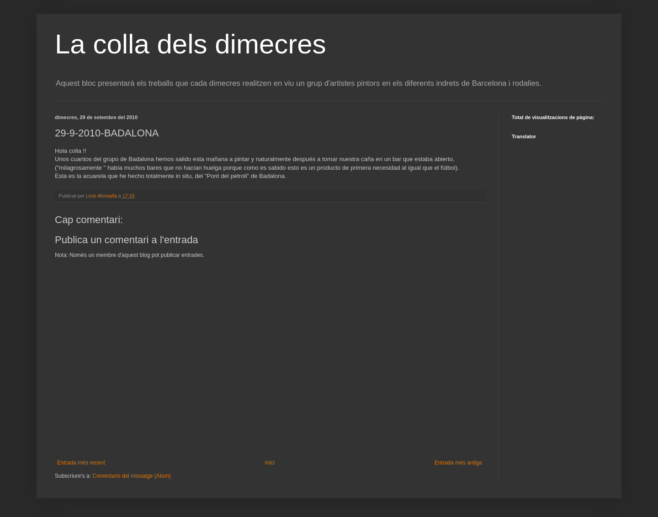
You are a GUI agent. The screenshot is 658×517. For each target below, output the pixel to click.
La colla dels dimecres (190, 44)
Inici (270, 463)
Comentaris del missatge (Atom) (131, 476)
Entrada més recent (81, 463)
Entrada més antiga (458, 463)
